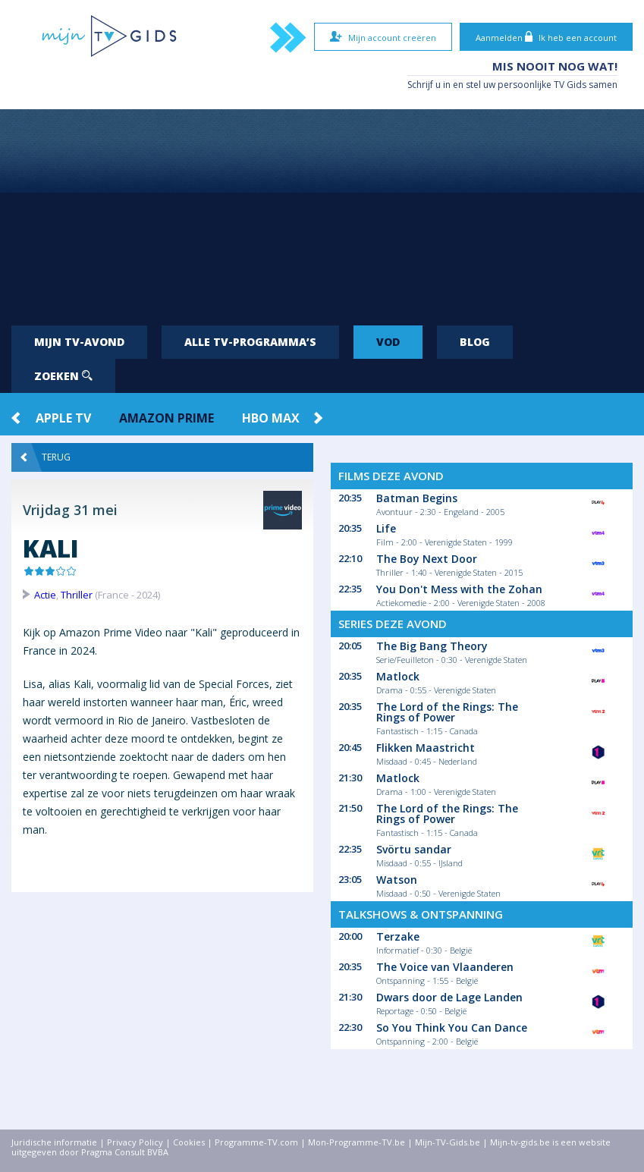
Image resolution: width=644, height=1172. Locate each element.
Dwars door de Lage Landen (449, 997)
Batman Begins (416, 498)
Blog (475, 342)
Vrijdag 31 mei (70, 510)
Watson (396, 879)
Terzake (397, 936)
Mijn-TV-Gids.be (447, 1142)
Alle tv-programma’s (250, 342)
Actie (45, 595)
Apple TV (63, 418)
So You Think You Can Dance (451, 1027)
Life (386, 528)
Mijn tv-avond (79, 342)
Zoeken (63, 376)
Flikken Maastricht (425, 747)
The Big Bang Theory (432, 646)
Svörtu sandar (413, 849)
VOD (388, 342)
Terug (45, 457)
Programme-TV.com (256, 1142)
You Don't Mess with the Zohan (459, 589)
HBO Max (271, 418)
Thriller (77, 595)
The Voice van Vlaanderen (445, 967)
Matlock (397, 676)
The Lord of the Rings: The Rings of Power (447, 711)
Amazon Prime (166, 418)
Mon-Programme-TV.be (356, 1142)
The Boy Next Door (426, 558)
